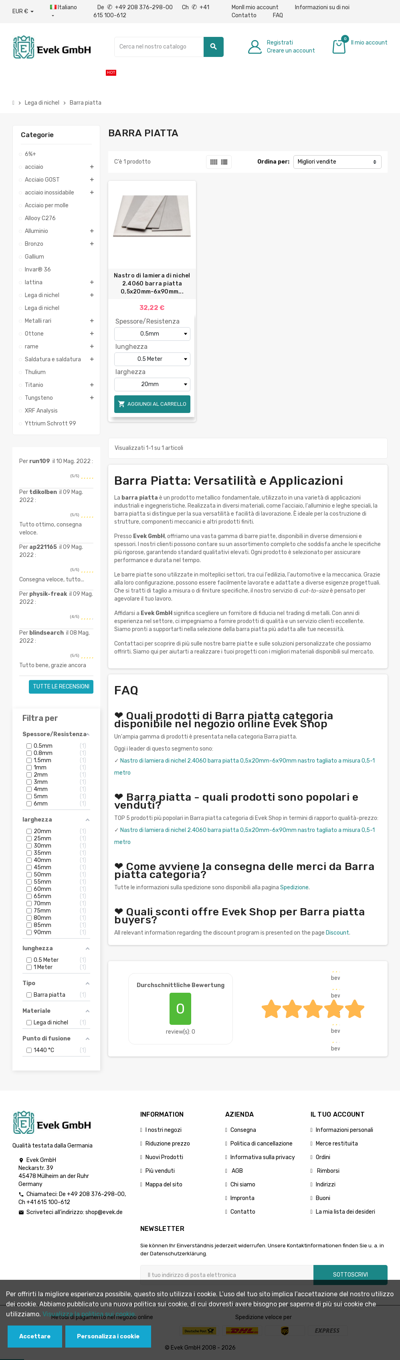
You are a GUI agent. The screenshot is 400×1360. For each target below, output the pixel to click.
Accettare (35, 1336)
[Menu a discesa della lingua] (63, 12)
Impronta (242, 1198)
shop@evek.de (104, 1212)
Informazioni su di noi (322, 7)
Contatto (244, 15)
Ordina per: (273, 161)
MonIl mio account (255, 7)
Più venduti (160, 1171)
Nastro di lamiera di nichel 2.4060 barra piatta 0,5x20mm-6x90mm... (152, 283)
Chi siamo (242, 1184)
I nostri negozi (163, 1130)
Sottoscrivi (350, 1274)
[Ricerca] (169, 47)
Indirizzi (325, 1184)
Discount (337, 932)
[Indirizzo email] (226, 1275)
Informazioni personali (344, 1130)
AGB (236, 1171)
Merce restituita (337, 1143)
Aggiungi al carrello (152, 404)
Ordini (323, 1157)
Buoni (323, 1198)
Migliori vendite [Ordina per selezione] (317, 161)
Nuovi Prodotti (164, 1157)
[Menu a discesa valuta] (23, 12)
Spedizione (294, 887)
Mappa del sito (163, 1184)
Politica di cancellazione (261, 1143)
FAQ (278, 15)
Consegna (243, 1130)
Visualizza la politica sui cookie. (89, 1314)
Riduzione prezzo (167, 1143)
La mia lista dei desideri (345, 1211)
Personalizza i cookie (108, 1336)
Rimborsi (327, 1171)
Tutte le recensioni (61, 686)
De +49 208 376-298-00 (135, 7)
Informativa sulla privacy (262, 1157)
